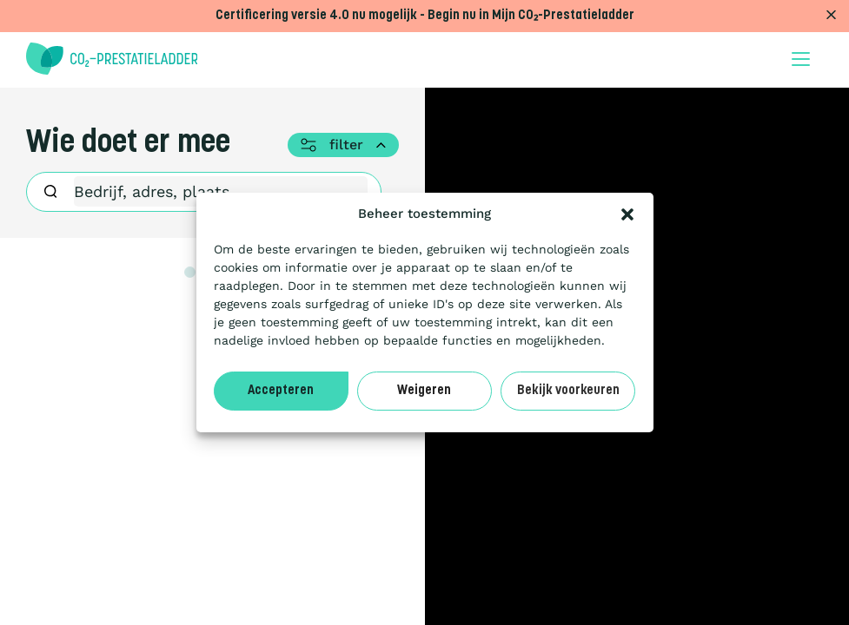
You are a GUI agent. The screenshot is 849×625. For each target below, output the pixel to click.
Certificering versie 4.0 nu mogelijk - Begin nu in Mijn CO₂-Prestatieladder (425, 16)
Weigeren (424, 391)
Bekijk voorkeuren (568, 391)
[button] (627, 214)
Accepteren (281, 391)
